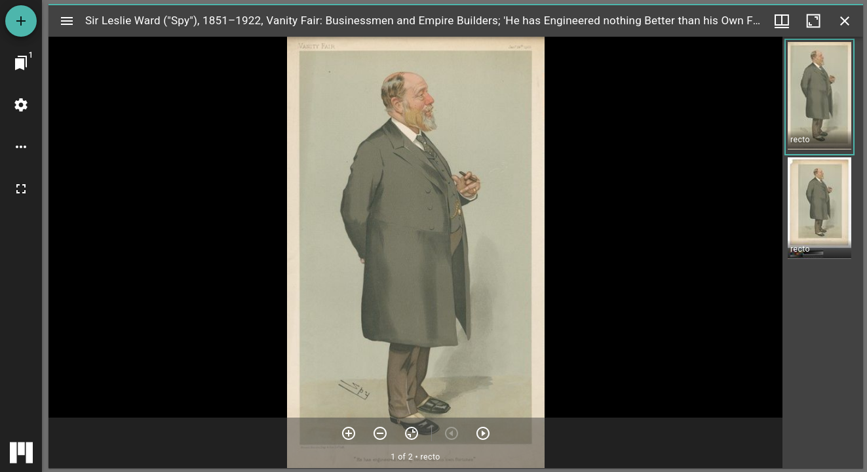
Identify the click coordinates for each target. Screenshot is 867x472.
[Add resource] (21, 21)
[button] (819, 97)
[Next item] (483, 433)
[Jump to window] (21, 63)
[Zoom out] (380, 433)
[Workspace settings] (21, 105)
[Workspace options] (21, 147)
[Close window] (844, 21)
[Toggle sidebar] (67, 21)
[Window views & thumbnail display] (782, 21)
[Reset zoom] (411, 433)
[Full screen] (21, 189)
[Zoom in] (348, 433)
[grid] (822, 252)
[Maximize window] (813, 21)
